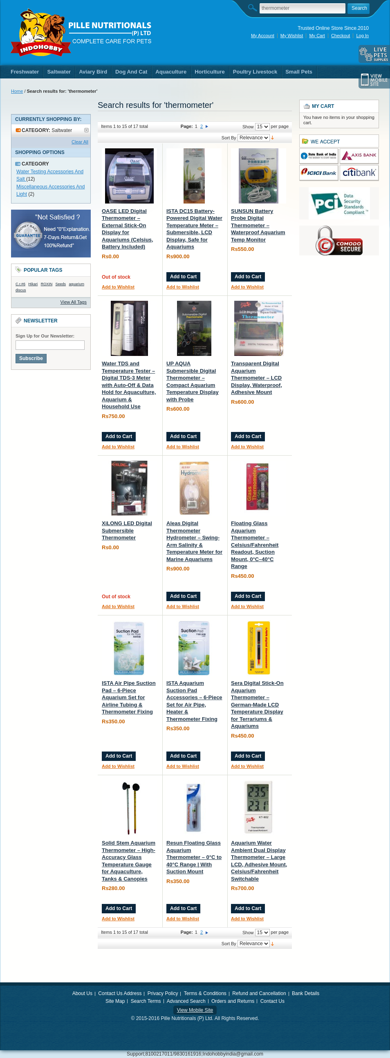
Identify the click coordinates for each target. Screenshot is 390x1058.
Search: (255, 7)
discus (21, 290)
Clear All (80, 141)
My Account (262, 35)
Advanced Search (186, 1001)
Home (17, 91)
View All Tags (74, 302)
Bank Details (305, 993)
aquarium (76, 284)
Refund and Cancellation (259, 993)
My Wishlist (291, 35)
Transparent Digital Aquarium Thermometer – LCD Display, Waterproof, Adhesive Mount (256, 377)
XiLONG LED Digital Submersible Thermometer (127, 530)
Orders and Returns (232, 1001)
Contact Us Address (119, 993)
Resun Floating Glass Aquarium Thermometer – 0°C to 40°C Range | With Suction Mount (194, 857)
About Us (82, 993)
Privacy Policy (163, 993)
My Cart (317, 35)
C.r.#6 (20, 284)
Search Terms (146, 1001)
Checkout (340, 35)
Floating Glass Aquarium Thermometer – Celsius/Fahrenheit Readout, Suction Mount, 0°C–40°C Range (254, 544)
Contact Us (272, 1001)
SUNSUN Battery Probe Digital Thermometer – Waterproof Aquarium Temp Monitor (258, 225)
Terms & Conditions (205, 993)
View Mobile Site (195, 1010)
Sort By (229, 137)
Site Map (115, 1001)
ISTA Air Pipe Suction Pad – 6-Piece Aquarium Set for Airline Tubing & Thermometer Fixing (129, 697)
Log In (362, 35)
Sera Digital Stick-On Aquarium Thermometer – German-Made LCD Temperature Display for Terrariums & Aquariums (257, 704)
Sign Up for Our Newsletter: (45, 335)
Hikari (33, 284)
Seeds (61, 284)
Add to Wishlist (118, 286)
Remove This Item (86, 130)
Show (248, 126)
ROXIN (47, 284)
